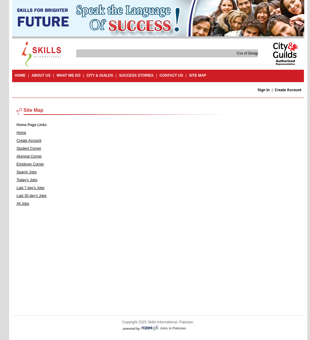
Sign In (264, 90)
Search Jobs (27, 172)
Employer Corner (30, 164)
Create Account (288, 90)
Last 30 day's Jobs (32, 196)
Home (20, 75)
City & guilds (100, 75)
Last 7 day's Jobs (31, 188)
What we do (69, 75)
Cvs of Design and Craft (256, 53)
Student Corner (29, 148)
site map (197, 75)
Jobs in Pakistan (173, 328)
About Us (41, 75)
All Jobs (23, 204)
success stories (136, 75)
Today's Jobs (27, 180)
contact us (171, 75)
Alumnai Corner (29, 156)
